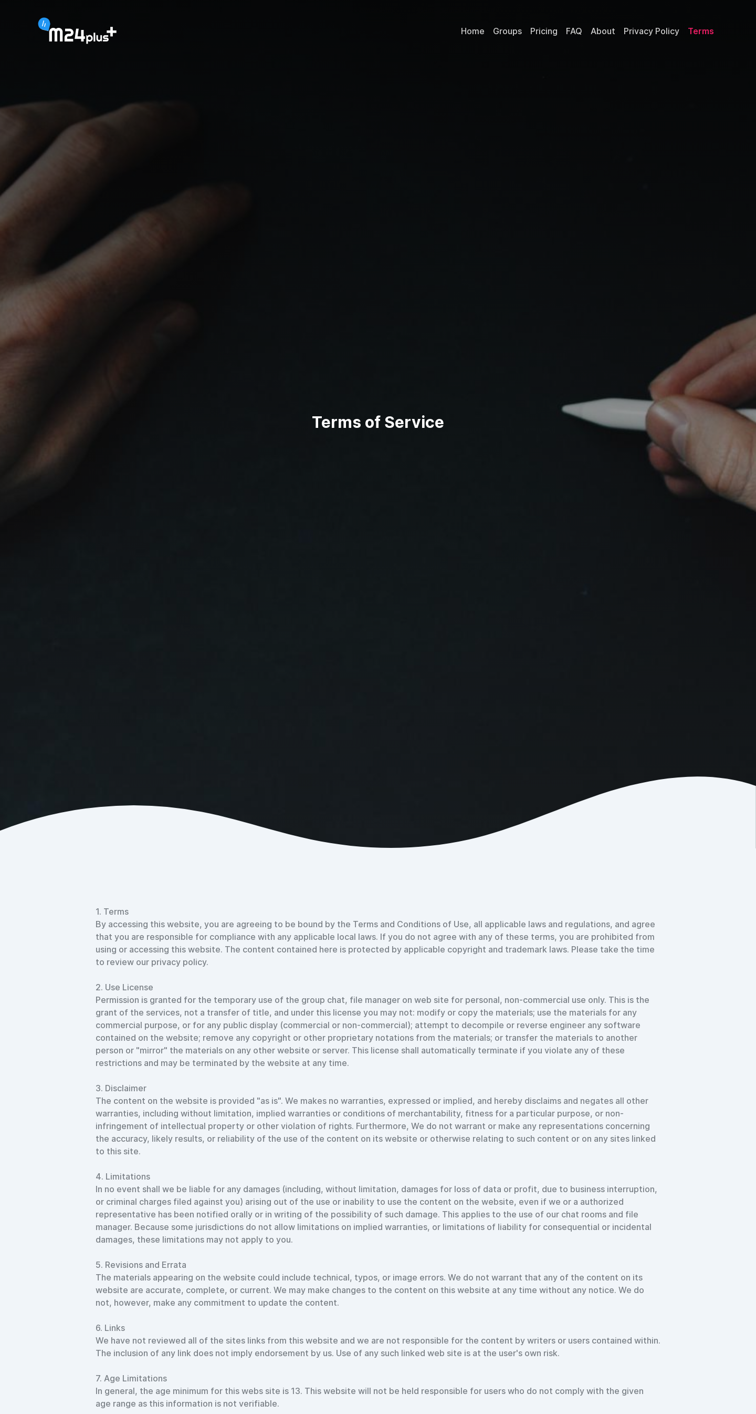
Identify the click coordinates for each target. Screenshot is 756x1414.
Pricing (544, 31)
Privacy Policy (651, 31)
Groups (507, 31)
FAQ (574, 31)
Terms (701, 31)
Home (473, 31)
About (603, 31)
